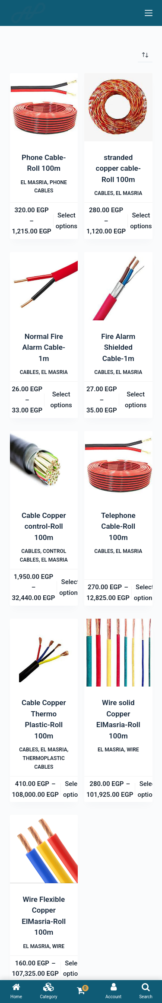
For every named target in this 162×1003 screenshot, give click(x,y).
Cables (103, 193)
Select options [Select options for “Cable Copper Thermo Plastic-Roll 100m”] (74, 789)
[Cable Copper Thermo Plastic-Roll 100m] (44, 653)
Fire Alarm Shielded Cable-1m (118, 347)
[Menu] (148, 13)
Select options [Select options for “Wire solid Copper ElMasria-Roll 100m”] (148, 789)
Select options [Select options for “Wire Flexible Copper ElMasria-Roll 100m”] (74, 968)
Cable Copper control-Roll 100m (44, 526)
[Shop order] (145, 55)
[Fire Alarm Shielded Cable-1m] (118, 286)
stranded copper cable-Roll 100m (118, 168)
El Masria (34, 182)
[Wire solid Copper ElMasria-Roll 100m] (118, 653)
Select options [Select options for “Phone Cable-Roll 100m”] (66, 220)
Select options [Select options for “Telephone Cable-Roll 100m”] (145, 592)
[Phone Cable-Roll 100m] (44, 107)
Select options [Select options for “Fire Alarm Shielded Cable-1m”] (135, 399)
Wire (133, 750)
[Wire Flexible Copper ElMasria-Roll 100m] (44, 849)
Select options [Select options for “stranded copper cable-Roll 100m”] (141, 220)
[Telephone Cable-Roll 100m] (118, 465)
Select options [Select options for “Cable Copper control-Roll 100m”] (70, 587)
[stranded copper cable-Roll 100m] (118, 107)
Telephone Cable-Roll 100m (118, 526)
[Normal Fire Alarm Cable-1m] (44, 286)
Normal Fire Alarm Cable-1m (43, 347)
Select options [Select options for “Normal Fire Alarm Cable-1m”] (61, 399)
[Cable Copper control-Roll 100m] (44, 465)
